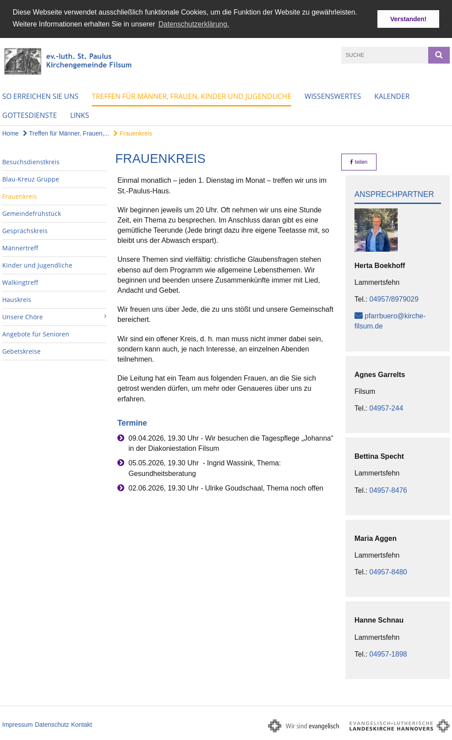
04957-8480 (388, 572)
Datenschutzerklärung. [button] (193, 24)
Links (79, 115)
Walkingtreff (20, 282)
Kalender (392, 96)
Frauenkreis (132, 133)
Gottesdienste (29, 115)
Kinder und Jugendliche (37, 265)
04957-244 (386, 408)
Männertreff (20, 248)
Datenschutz (52, 724)
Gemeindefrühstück (31, 213)
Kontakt (81, 724)
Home (10, 133)
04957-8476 (388, 490)
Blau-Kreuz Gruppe (30, 179)
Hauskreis (16, 299)
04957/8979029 (393, 299)
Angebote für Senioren (35, 334)
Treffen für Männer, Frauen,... (66, 133)
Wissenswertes (333, 96)
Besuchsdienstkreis (31, 162)
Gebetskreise (21, 351)
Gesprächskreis (25, 231)
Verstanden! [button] (408, 19)
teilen (358, 162)
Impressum (17, 724)
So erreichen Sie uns (40, 96)
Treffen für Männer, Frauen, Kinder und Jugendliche (191, 96)
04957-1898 (388, 653)
